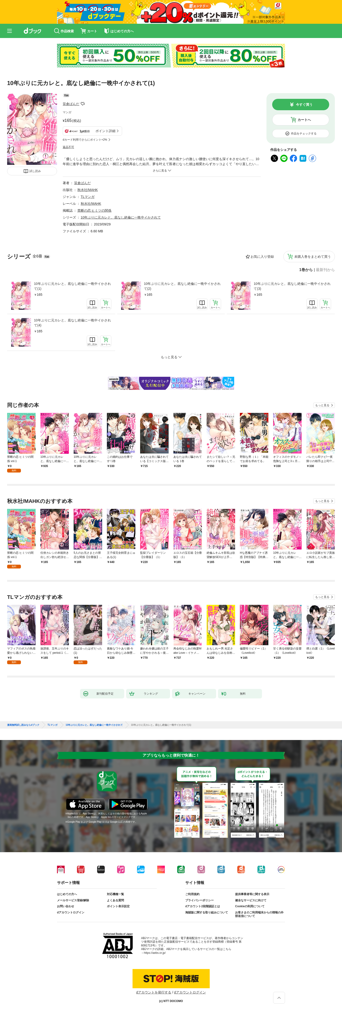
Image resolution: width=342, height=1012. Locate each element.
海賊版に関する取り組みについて (206, 912)
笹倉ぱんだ (71, 104)
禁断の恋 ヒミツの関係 (94, 210)
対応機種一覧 (115, 894)
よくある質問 (115, 900)
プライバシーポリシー (199, 900)
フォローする (82, 103)
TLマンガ (88, 197)
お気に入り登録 (262, 256)
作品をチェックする (304, 133)
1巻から (306, 270)
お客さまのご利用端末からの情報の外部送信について (259, 914)
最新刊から (325, 270)
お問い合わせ (65, 906)
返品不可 (68, 147)
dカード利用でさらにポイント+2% (85, 139)
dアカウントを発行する (153, 992)
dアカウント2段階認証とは (202, 906)
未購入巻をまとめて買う (312, 256)
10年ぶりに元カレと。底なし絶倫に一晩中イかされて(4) (72, 322)
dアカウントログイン (70, 912)
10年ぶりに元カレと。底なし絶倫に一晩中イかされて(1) (72, 286)
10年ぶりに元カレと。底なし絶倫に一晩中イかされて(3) (292, 286)
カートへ (304, 120)
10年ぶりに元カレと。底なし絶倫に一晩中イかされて (121, 217)
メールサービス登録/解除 (73, 900)
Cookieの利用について (250, 906)
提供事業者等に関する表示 (252, 894)
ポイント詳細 (105, 131)
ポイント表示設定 (118, 906)
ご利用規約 (192, 894)
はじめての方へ (67, 894)
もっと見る (322, 405)
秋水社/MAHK (87, 190)
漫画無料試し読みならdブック (23, 725)
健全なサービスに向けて (250, 900)
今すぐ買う (304, 104)
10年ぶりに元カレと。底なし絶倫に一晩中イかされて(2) (182, 286)
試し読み (35, 171)
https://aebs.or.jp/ (155, 953)
